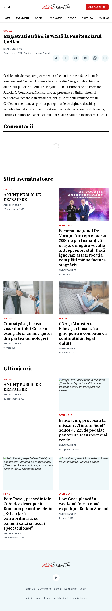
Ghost (73, 598)
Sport (72, 18)
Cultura (87, 18)
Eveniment (23, 18)
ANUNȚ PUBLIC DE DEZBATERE (22, 197)
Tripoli (83, 598)
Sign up (30, 588)
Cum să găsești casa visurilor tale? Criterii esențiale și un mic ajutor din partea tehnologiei (28, 331)
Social (39, 18)
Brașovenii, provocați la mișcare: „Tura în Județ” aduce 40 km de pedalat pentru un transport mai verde (83, 430)
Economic (55, 18)
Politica (104, 18)
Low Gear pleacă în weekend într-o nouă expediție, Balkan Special (84, 503)
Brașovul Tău (12, 49)
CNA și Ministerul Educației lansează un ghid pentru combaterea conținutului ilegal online (83, 333)
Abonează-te (97, 6)
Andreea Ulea (12, 205)
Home (6, 18)
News (6, 493)
